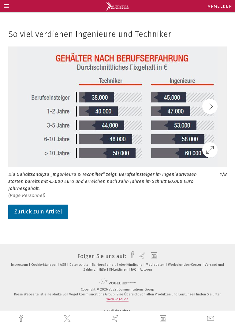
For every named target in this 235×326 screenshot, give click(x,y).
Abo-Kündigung (131, 265)
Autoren (146, 270)
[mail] (211, 318)
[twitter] (68, 318)
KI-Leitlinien (119, 270)
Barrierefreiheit (104, 265)
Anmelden (220, 6)
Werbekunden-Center (185, 265)
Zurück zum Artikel (38, 211)
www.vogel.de (117, 299)
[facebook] (21, 318)
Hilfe (103, 270)
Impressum (20, 265)
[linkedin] (163, 319)
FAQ (134, 270)
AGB (63, 265)
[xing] (116, 318)
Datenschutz (79, 265)
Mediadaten (156, 265)
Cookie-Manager (44, 265)
